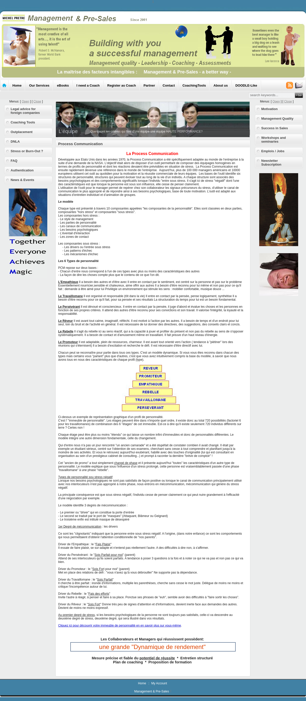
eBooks (63, 85)
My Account (159, 683)
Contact (169, 85)
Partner (149, 85)
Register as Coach (121, 85)
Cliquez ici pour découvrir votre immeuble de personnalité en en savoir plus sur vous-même (119, 625)
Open (25, 101)
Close (37, 101)
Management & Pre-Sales (151, 691)
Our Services (39, 85)
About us (220, 85)
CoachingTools (194, 85)
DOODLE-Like (246, 85)
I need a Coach (88, 85)
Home (16, 85)
